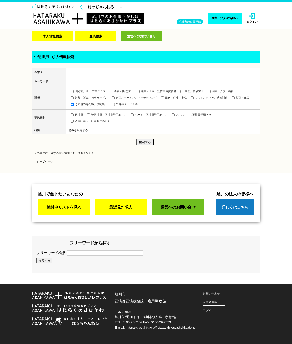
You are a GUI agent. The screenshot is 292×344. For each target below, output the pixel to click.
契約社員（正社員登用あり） (107, 114)
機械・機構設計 (121, 91)
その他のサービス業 (123, 104)
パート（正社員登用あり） (149, 114)
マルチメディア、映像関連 (209, 97)
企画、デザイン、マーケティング (134, 97)
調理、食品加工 (192, 91)
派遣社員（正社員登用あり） (90, 121)
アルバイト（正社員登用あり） (193, 114)
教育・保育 (240, 97)
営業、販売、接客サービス (89, 97)
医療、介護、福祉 (221, 91)
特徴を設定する (78, 130)
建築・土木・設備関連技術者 (156, 91)
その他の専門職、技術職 (88, 104)
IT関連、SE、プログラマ (88, 91)
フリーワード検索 (89, 253)
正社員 (77, 114)
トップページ (44, 161)
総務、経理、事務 (174, 97)
